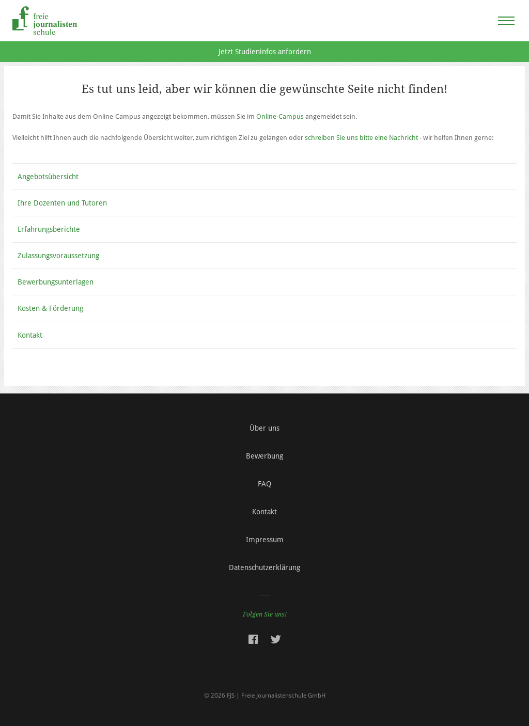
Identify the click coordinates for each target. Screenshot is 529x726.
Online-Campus (280, 116)
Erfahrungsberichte (49, 229)
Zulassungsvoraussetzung (58, 255)
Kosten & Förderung (50, 308)
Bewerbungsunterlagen (56, 282)
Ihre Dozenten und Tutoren (62, 203)
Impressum (265, 539)
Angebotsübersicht (48, 176)
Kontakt (30, 335)
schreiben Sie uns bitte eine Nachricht (361, 137)
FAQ (264, 484)
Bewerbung (264, 456)
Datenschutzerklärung (264, 567)
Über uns (264, 428)
